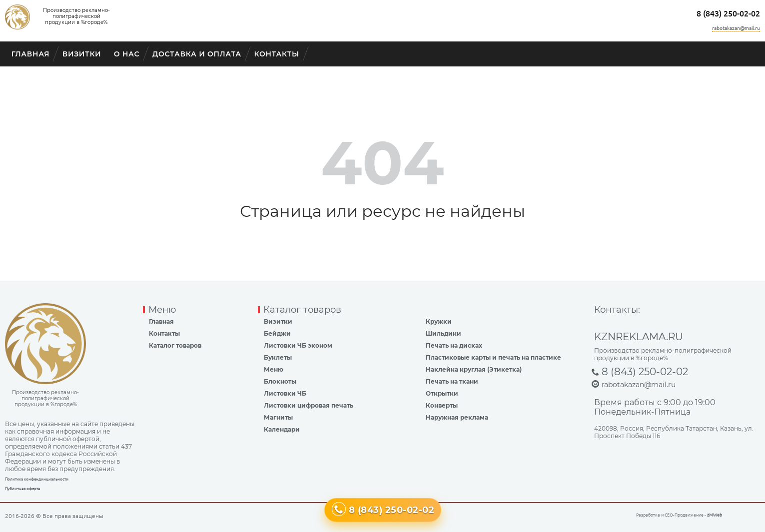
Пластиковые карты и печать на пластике (493, 357)
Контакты (276, 53)
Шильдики (443, 333)
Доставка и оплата (196, 53)
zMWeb (714, 515)
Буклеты (278, 357)
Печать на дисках (454, 345)
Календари (282, 429)
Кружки (439, 321)
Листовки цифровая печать (308, 405)
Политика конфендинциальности (36, 479)
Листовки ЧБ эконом (298, 345)
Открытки (442, 393)
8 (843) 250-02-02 (728, 13)
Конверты (442, 405)
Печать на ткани (452, 381)
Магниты (278, 417)
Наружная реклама (457, 417)
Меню (273, 369)
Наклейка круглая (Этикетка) (474, 369)
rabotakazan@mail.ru (736, 28)
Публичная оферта (22, 489)
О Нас (126, 53)
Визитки (81, 53)
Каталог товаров (175, 345)
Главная (30, 53)
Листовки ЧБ (285, 393)
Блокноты (280, 381)
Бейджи (277, 333)
